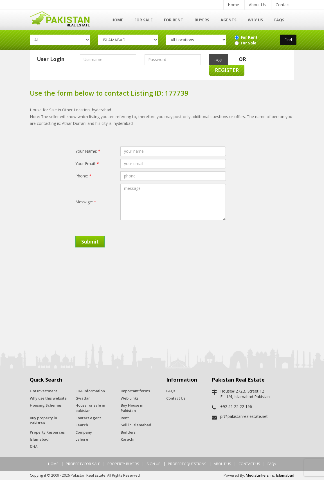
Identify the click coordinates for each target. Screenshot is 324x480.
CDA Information (90, 390)
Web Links (129, 398)
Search (81, 424)
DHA (34, 446)
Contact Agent (88, 417)
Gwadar (82, 398)
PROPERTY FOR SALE (83, 463)
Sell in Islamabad (136, 424)
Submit (90, 241)
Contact (283, 4)
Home (233, 4)
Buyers (202, 19)
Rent (125, 417)
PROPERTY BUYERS (123, 463)
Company (83, 432)
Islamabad (39, 439)
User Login (50, 59)
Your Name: (87, 151)
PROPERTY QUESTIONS (187, 463)
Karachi (127, 439)
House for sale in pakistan (90, 408)
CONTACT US (249, 463)
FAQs (279, 19)
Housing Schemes (46, 405)
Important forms (135, 390)
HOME (53, 463)
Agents (228, 19)
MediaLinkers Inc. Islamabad (270, 475)
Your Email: (87, 163)
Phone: (83, 176)
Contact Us (175, 398)
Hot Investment (43, 390)
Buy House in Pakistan (132, 408)
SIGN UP (154, 463)
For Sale (143, 19)
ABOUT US (222, 463)
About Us (257, 4)
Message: (85, 201)
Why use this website (48, 398)
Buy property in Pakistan (43, 420)
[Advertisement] (162, 295)
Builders (128, 432)
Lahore (81, 439)
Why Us (255, 19)
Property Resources (47, 432)
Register (227, 70)
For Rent (173, 19)
